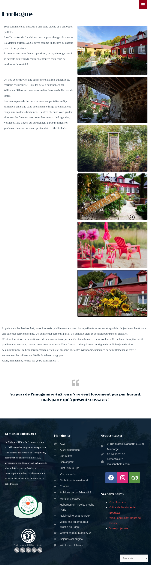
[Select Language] (133, 558)
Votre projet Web (119, 528)
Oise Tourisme (118, 502)
